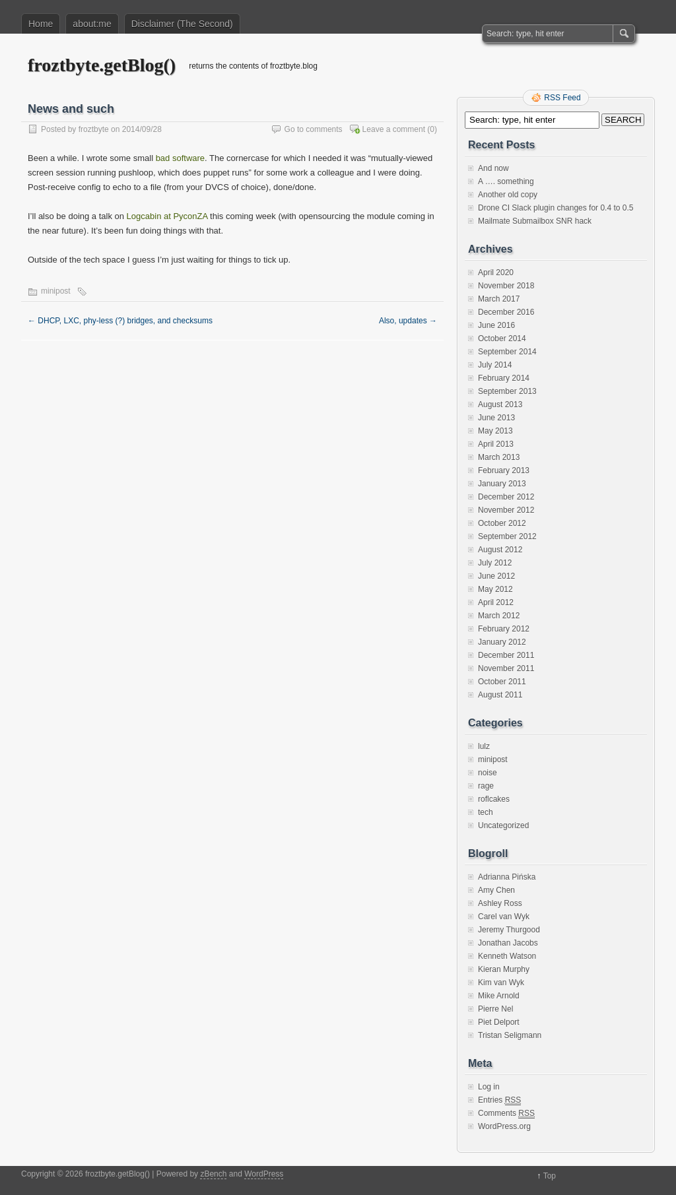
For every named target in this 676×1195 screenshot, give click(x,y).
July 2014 (495, 365)
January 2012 (502, 642)
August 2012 (500, 549)
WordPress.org (504, 1126)
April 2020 (496, 272)
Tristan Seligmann (509, 1035)
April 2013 (496, 444)
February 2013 (503, 470)
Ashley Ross (500, 903)
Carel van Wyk (503, 916)
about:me (92, 23)
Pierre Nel (495, 1009)
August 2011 (500, 694)
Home (40, 23)
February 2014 (503, 378)
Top (549, 1175)
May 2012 (495, 589)
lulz (484, 746)
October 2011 (502, 681)
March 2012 (499, 615)
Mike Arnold (499, 995)
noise (487, 772)
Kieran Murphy (503, 969)
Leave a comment (393, 129)
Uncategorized (503, 825)
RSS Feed (562, 97)
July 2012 (495, 562)
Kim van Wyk (501, 982)
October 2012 (502, 523)
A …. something (506, 181)
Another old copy (507, 194)
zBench (213, 1174)
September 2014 (507, 351)
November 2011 (506, 668)
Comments (506, 1113)
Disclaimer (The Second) (182, 23)
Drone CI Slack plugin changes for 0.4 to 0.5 (555, 207)
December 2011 (506, 655)
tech (485, 812)
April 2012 (496, 602)
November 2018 (506, 285)
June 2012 (496, 576)
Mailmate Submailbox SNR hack (535, 221)
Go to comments (314, 129)
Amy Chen (496, 890)
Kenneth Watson (507, 956)
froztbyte (94, 129)
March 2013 (499, 457)
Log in (489, 1086)
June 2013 (496, 417)
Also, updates (408, 320)
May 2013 (495, 431)
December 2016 (506, 312)
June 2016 (496, 325)
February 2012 (503, 628)
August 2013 (500, 404)
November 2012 (506, 510)
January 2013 (502, 483)
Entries (499, 1100)
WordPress (263, 1174)
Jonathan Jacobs (508, 943)
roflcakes (494, 799)
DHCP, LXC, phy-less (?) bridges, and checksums (120, 320)
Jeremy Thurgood (509, 929)
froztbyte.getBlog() (102, 65)
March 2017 (499, 299)
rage (486, 786)
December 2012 (506, 496)
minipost (56, 291)
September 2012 (507, 536)
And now (493, 168)
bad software (180, 158)
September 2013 (507, 391)
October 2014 (502, 338)
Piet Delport (499, 1022)
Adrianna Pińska (506, 877)
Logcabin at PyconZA (167, 216)
